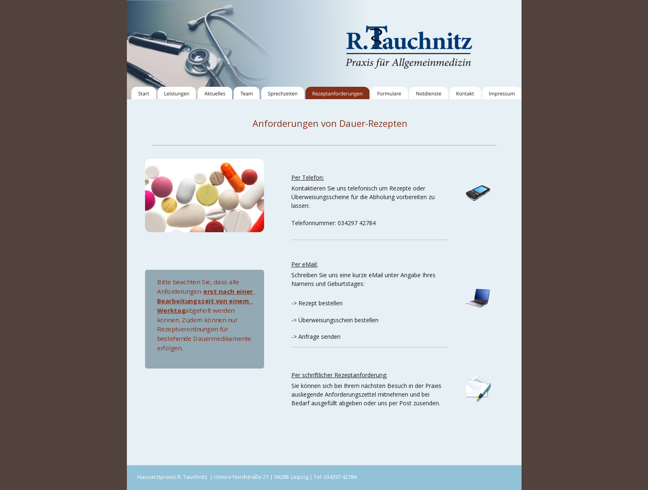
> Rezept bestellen (318, 303)
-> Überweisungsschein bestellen (335, 320)
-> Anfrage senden (316, 336)
